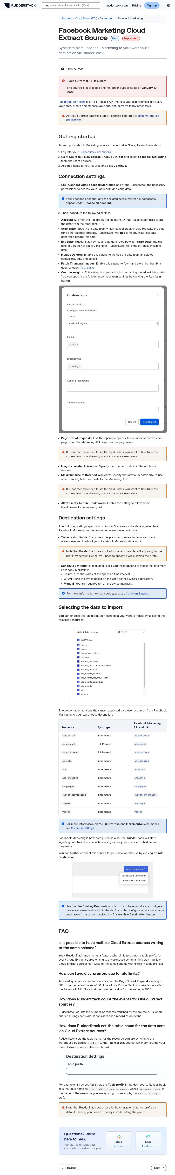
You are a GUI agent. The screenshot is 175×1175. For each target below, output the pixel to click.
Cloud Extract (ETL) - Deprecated (94, 18)
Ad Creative (87, 267)
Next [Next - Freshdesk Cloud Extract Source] (159, 1168)
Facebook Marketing (72, 101)
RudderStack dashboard (95, 152)
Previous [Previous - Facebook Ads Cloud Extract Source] (69, 1168)
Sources (66, 18)
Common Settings (137, 593)
